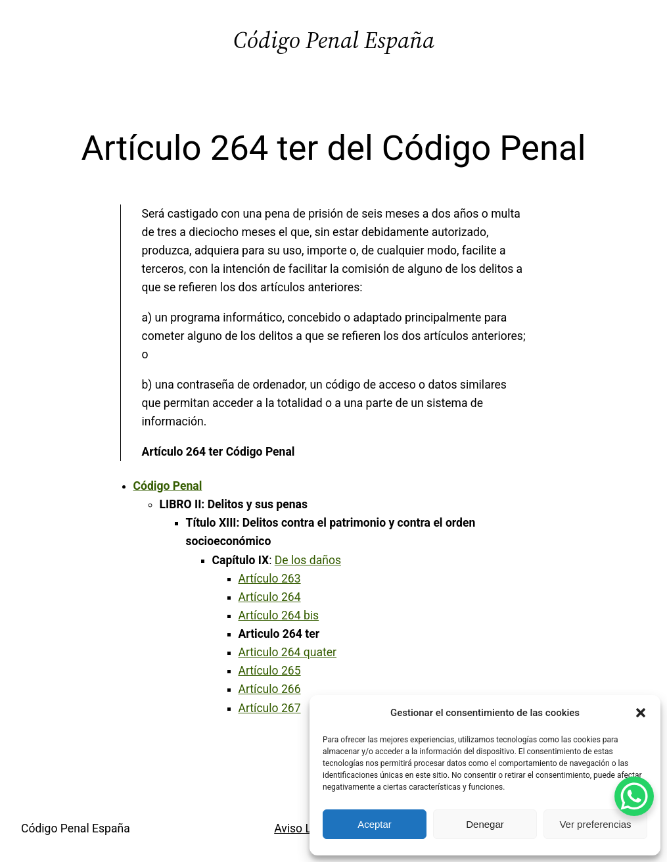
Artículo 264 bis (279, 615)
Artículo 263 (270, 578)
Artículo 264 (270, 597)
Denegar (485, 824)
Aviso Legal (303, 828)
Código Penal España (333, 40)
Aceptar (374, 824)
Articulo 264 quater (288, 652)
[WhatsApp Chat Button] (634, 796)
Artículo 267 (270, 708)
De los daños (308, 560)
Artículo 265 (270, 670)
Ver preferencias (595, 824)
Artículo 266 (270, 689)
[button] (640, 712)
